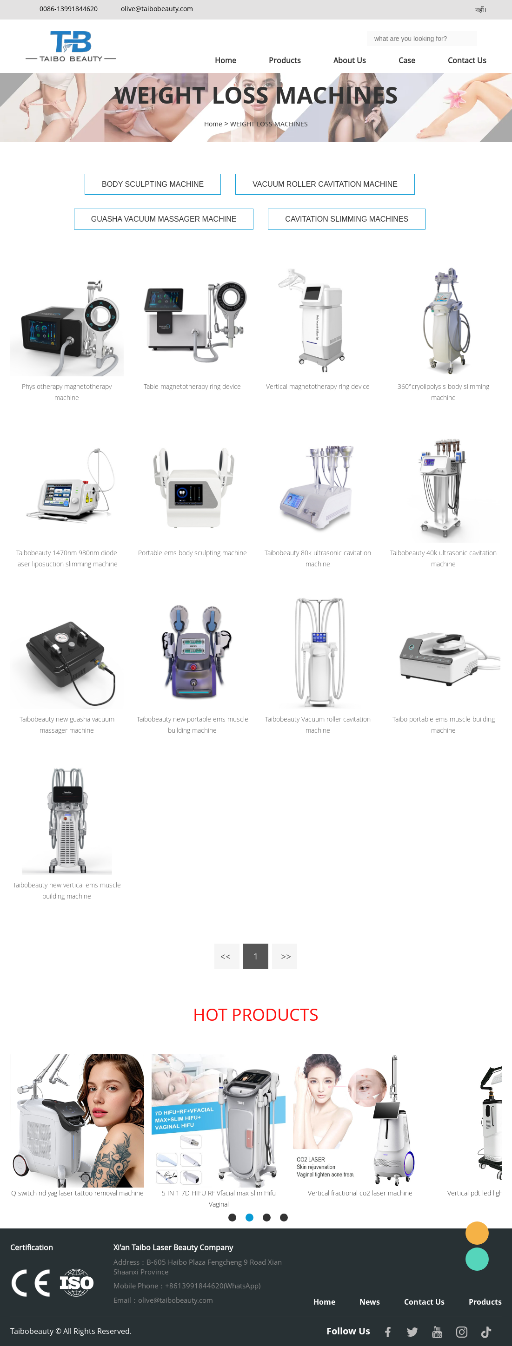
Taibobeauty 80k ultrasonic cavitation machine (318, 558)
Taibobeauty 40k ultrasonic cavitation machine (443, 558)
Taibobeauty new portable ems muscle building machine (192, 725)
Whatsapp (477, 1259)
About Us (349, 60)
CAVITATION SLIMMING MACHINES (346, 219)
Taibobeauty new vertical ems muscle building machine (67, 890)
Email (477, 1233)
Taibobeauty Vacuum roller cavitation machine (318, 725)
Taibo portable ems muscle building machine (443, 725)
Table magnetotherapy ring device (192, 386)
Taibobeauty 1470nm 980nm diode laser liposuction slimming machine (67, 558)
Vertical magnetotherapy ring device (318, 386)
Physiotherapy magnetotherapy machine (67, 392)
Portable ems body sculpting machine (192, 552)
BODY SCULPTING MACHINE (153, 184)
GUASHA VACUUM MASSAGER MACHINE (164, 219)
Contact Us (467, 60)
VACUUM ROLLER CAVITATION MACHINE (325, 184)
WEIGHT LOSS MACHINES (269, 123)
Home (225, 60)
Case (407, 60)
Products (285, 60)
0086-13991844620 (69, 8)
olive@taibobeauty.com (157, 8)
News (369, 1302)
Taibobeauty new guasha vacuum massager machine (67, 725)
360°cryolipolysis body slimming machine (443, 392)
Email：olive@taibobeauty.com (163, 1300)
